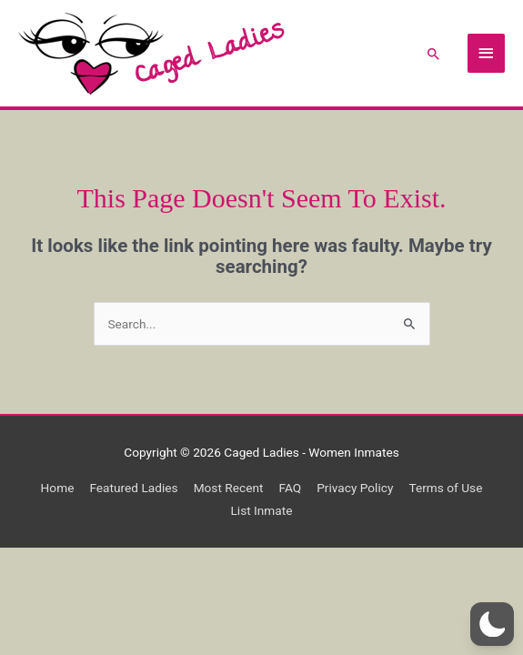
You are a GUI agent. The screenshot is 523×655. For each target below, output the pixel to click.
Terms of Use (445, 487)
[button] (434, 53)
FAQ (289, 487)
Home (58, 487)
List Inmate (261, 510)
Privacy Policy (355, 487)
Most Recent (229, 487)
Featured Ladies (133, 487)
